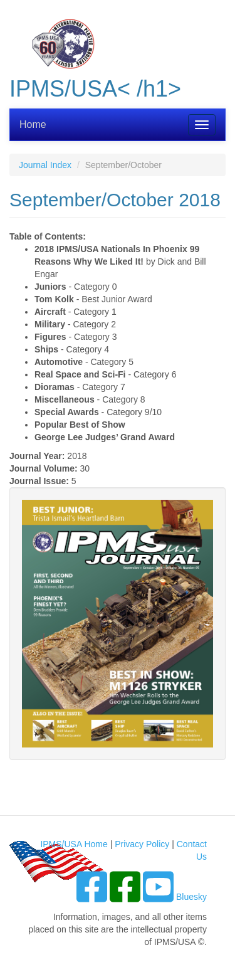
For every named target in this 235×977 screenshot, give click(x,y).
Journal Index (45, 165)
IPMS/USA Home (73, 844)
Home (32, 124)
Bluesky (191, 897)
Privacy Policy (142, 844)
